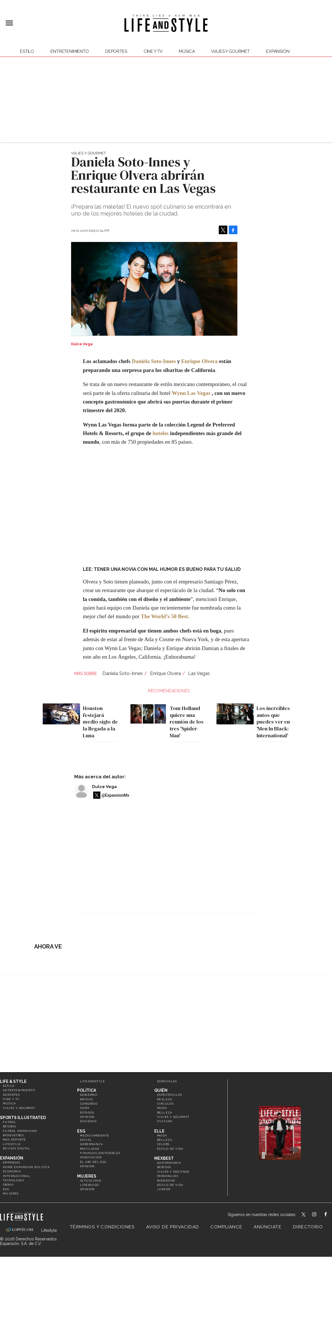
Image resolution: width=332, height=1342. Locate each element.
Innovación (91, 1157)
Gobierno (88, 1094)
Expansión (11, 1158)
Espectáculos (169, 1094)
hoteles (161, 433)
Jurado (164, 1189)
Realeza (164, 1099)
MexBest (164, 1158)
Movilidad (89, 1148)
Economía (12, 1171)
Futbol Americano (20, 1130)
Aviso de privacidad (172, 1226)
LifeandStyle (92, 1081)
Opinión (87, 1116)
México (86, 1099)
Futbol (9, 1122)
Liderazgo (89, 1184)
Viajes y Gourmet (230, 51)
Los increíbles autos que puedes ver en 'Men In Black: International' (272, 722)
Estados (87, 1112)
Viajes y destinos (173, 1171)
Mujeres (11, 1193)
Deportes (116, 51)
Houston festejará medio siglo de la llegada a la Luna (98, 722)
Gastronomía (169, 1162)
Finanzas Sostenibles (100, 1153)
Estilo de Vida (170, 1184)
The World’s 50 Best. (165, 616)
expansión (278, 51)
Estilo (27, 51)
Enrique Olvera (199, 361)
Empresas (11, 1162)
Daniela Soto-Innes (154, 361)
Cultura (165, 1121)
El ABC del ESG (93, 1161)
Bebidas (164, 1167)
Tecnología (13, 1180)
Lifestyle (12, 1144)
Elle (159, 1131)
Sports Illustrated (23, 1117)
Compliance (226, 1226)
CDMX (85, 1108)
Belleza (164, 1112)
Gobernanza (91, 1144)
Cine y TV (153, 51)
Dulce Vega (104, 786)
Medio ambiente (95, 1135)
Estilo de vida (170, 1148)
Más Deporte (14, 1139)
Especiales (167, 1081)
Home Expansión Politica (26, 1167)
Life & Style (13, 1081)
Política (86, 1090)
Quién (160, 1090)
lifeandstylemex (319, 1215)
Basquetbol (14, 1135)
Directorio (308, 1226)
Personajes (167, 1176)
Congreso (89, 1103)
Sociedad (88, 1121)
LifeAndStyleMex (330, 1215)
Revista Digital (16, 1148)
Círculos (165, 1103)
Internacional (16, 1176)
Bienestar (166, 1180)
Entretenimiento (69, 51)
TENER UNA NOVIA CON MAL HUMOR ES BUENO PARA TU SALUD (167, 569)
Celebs (163, 1144)
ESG (6, 1189)
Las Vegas (199, 673)
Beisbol (10, 1126)
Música (187, 51)
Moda (162, 1108)
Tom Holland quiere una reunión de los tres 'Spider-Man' (185, 722)
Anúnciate (268, 1226)
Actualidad (90, 1180)
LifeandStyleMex (304, 1215)
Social (86, 1139)
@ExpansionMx (115, 795)
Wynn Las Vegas (191, 393)
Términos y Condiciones (102, 1226)
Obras (8, 1184)
